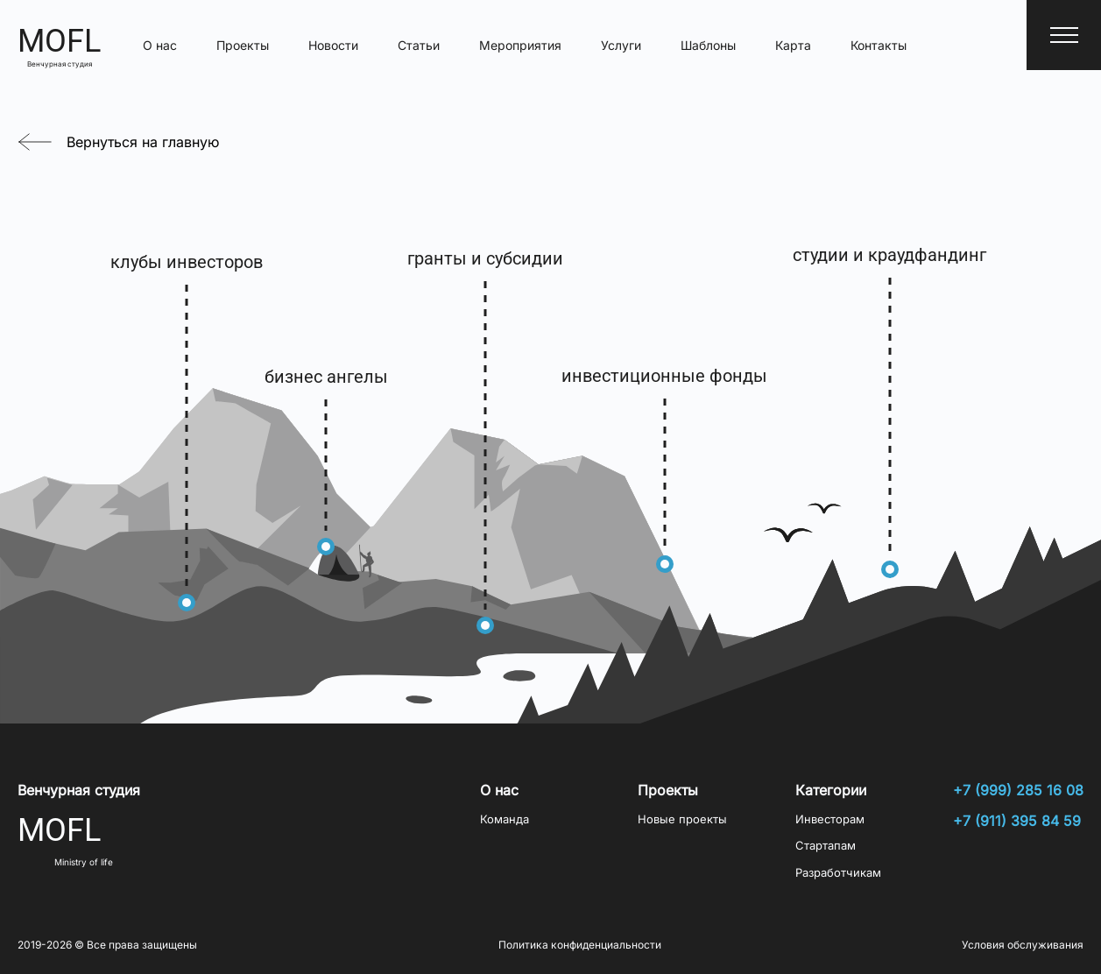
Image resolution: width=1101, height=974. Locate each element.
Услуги (621, 45)
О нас (160, 45)
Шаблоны (708, 45)
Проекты (242, 45)
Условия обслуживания (1022, 944)
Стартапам (825, 845)
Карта (793, 45)
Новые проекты (682, 819)
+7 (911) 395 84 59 (1017, 821)
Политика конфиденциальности (579, 944)
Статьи (419, 45)
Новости (333, 45)
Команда (504, 819)
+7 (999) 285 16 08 (1018, 790)
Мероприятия (520, 45)
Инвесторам (830, 819)
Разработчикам (838, 872)
